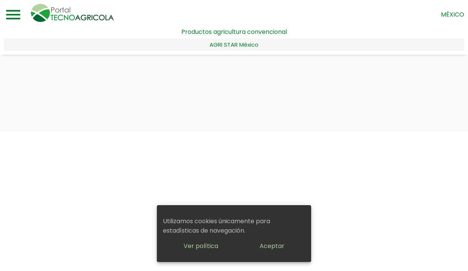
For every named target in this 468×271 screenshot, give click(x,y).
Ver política (201, 246)
